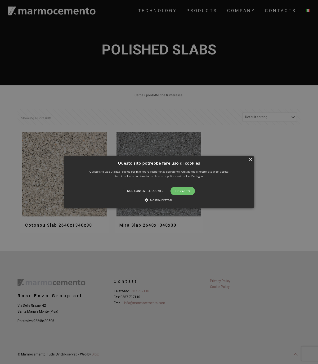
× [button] (250, 160)
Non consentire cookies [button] (145, 191)
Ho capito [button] (182, 191)
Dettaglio (197, 176)
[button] (159, 182)
